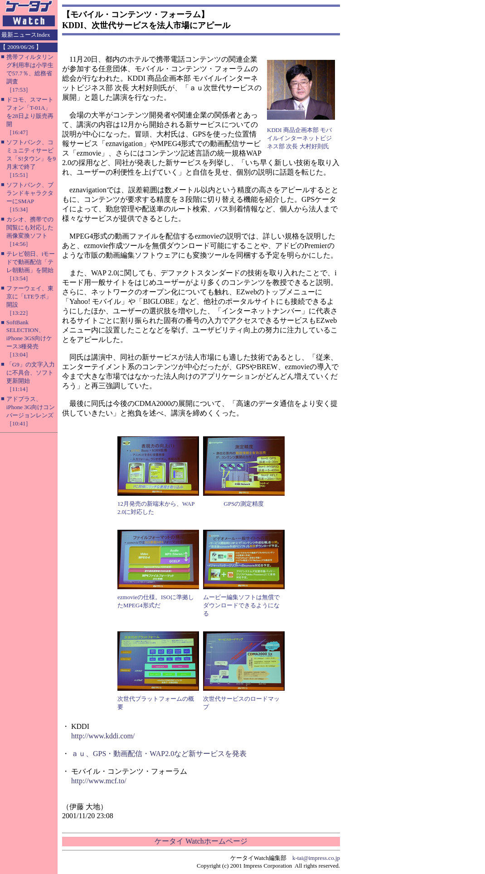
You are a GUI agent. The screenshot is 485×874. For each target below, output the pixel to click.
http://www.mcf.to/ (98, 781)
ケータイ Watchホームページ (201, 841)
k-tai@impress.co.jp (316, 857)
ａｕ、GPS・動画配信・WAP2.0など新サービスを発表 (159, 753)
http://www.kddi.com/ (103, 736)
